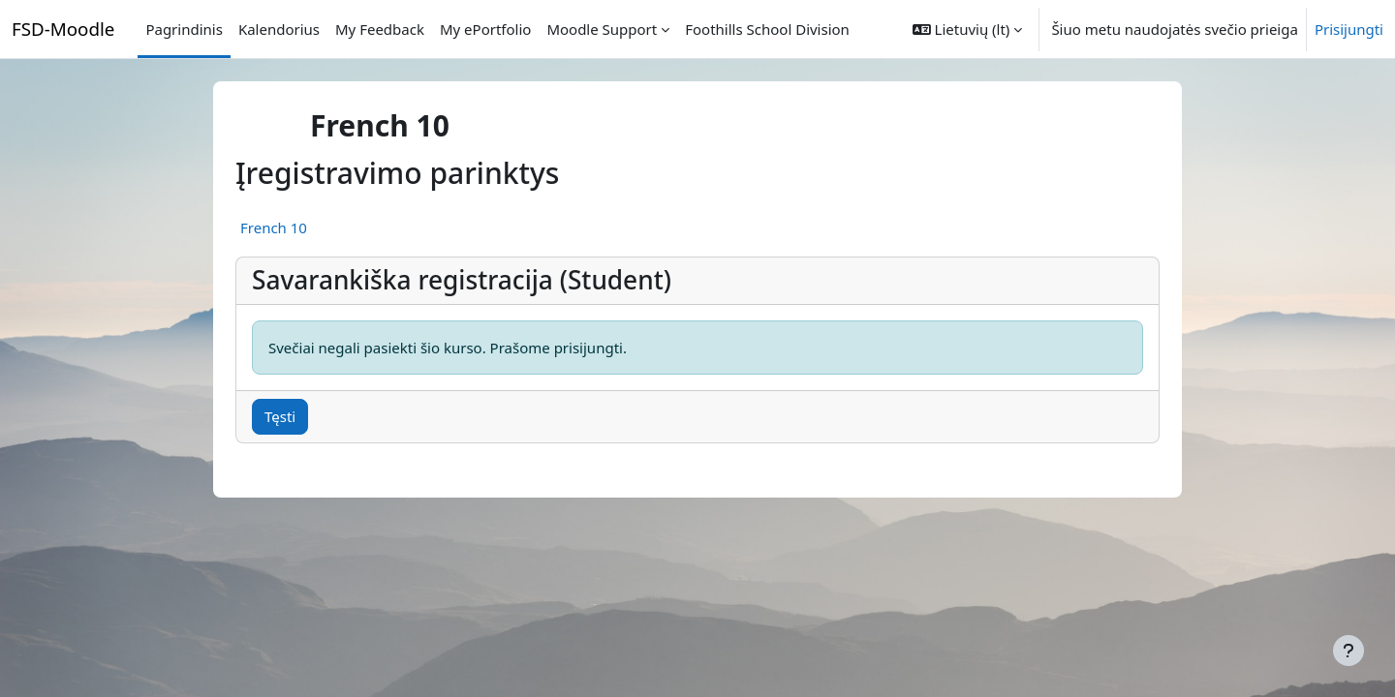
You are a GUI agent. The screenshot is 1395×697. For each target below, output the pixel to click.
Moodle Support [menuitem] (601, 29)
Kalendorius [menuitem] (279, 29)
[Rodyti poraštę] (1348, 650)
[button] (968, 29)
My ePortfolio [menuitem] (485, 29)
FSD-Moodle (63, 28)
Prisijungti (1349, 29)
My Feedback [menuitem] (379, 29)
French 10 (273, 227)
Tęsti (279, 416)
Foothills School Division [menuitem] (767, 29)
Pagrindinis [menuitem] (183, 29)
